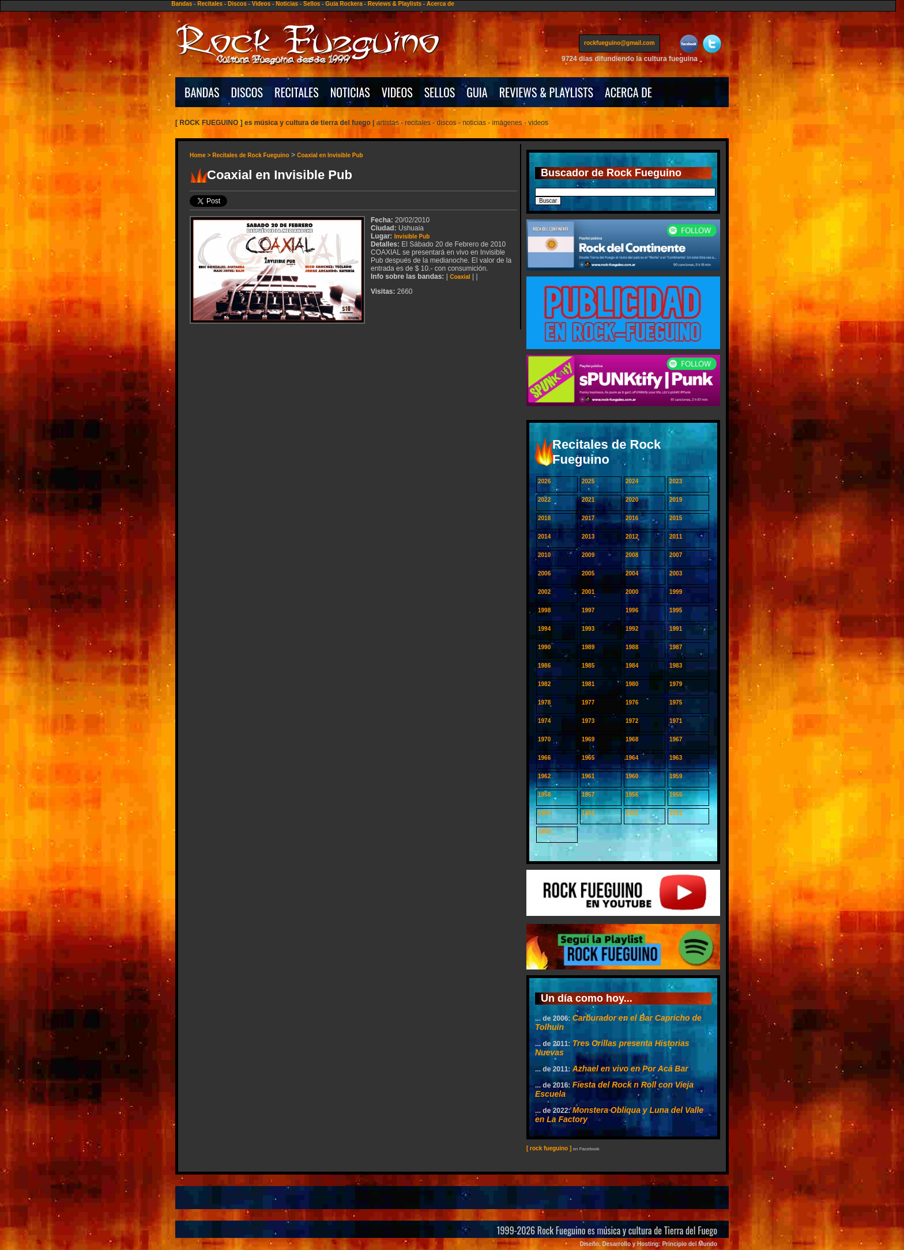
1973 (588, 721)
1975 (675, 702)
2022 (544, 500)
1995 (675, 610)
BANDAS (202, 92)
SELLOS (439, 92)
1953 (588, 813)
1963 (675, 758)
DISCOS (247, 92)
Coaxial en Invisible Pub (330, 155)
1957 (588, 794)
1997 (588, 610)
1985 (588, 665)
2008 (632, 555)
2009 (588, 555)
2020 (632, 500)
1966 (544, 758)
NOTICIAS (350, 92)
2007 (675, 555)
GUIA (476, 92)
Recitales (210, 4)
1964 (632, 758)
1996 (632, 610)
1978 (544, 702)
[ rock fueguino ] (548, 1148)
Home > (201, 155)
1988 (632, 647)
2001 (588, 592)
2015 (675, 518)
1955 (675, 794)
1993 (588, 629)
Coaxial (460, 277)
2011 (675, 536)
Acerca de (440, 4)
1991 (675, 629)
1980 (632, 684)
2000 (632, 592)
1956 (632, 794)
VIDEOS (397, 92)
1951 (675, 813)
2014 (544, 536)
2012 (632, 536)
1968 (632, 739)
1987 (675, 647)
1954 (544, 813)
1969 (588, 739)
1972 (632, 721)
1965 (588, 758)
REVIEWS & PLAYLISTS (546, 92)
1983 (675, 665)
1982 (544, 684)
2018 (544, 518)
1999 (675, 592)
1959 (675, 776)
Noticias (287, 4)
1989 (588, 647)
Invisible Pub (412, 236)
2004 (632, 573)
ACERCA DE (628, 92)
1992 (632, 629)
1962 (544, 776)
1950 (544, 831)
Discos (237, 4)
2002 (544, 592)
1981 (588, 684)
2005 (588, 573)
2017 (588, 518)
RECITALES (296, 92)
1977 (588, 702)
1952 (632, 813)
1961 (588, 776)
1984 (632, 665)
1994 (544, 629)
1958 (544, 794)
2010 (544, 555)
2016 (632, 518)
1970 (544, 739)
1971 (675, 721)
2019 (675, 500)
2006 (544, 573)
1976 (632, 702)
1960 (632, 776)
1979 (675, 684)
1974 (544, 721)
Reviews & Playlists (394, 4)
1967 (675, 739)
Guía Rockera (343, 4)
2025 (588, 481)
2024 (632, 481)
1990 (544, 647)
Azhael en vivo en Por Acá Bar (630, 1068)
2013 (588, 536)
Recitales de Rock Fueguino (250, 155)
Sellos (311, 4)
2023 (675, 481)
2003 (675, 573)
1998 (544, 610)
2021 (588, 500)
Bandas (181, 4)
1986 (544, 665)
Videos (261, 4)
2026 (544, 481)
